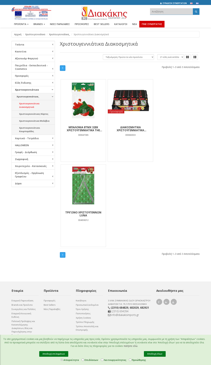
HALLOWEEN (22, 145)
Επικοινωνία (18, 285)
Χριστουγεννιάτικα (35, 34)
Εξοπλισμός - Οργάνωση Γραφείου (29, 174)
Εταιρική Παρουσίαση (22, 225)
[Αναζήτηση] (196, 11)
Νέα (134, 24)
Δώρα (18, 183)
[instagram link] (166, 227)
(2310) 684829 (119, 233)
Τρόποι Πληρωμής (85, 247)
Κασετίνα (20, 51)
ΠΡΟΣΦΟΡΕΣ (82, 24)
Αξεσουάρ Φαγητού (26, 58)
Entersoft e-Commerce (81, 297)
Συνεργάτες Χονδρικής (23, 276)
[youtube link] (173, 227)
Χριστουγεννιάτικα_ (59, 34)
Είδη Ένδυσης (23, 82)
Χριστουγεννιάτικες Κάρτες (33, 113)
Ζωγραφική (21, 159)
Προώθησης (137, 360)
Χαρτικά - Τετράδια (27, 138)
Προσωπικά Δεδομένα (87, 229)
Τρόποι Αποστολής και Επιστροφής (87, 253)
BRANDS (39, 24)
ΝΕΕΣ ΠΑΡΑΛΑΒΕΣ (60, 24)
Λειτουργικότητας (113, 360)
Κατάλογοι (120, 24)
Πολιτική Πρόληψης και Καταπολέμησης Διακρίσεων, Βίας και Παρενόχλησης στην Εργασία (23, 253)
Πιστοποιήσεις (83, 238)
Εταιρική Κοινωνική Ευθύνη (21, 240)
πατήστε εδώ (130, 345)
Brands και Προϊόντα (22, 229)
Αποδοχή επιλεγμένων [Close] (54, 353)
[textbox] (171, 11)
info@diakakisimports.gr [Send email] (123, 240)
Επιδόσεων (90, 360)
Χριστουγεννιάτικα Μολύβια (34, 120)
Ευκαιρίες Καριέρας (21, 272)
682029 (134, 233)
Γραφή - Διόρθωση (26, 152)
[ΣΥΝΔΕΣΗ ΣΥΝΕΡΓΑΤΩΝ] (175, 3)
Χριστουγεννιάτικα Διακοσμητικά (29, 105)
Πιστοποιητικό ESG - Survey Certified (22, 266)
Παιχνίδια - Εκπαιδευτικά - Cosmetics (31, 67)
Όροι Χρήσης (82, 234)
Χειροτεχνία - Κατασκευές (31, 166)
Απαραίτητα (70, 360)
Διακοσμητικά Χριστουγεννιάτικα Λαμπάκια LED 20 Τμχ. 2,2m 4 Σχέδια (129, 129)
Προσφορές (22, 75)
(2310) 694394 (118, 236)
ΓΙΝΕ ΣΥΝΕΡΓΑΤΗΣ (152, 24)
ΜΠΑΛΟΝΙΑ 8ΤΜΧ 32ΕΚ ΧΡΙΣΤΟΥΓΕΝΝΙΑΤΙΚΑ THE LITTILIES (83, 129)
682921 (144, 233)
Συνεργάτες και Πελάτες (24, 234)
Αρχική (17, 34)
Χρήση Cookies (83, 242)
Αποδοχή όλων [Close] (154, 353)
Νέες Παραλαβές (52, 234)
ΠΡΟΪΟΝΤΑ (21, 24)
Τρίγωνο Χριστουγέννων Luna (176, 129)
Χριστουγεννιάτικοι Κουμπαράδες (29, 129)
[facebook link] (159, 227)
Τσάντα (19, 44)
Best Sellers (101, 24)
